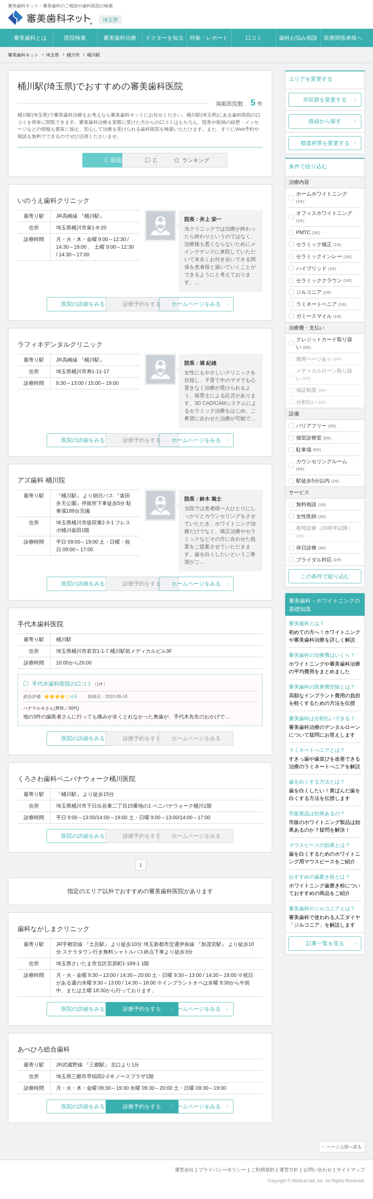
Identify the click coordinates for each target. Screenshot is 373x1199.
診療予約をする (140, 1009)
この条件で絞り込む (325, 576)
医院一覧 (68, 160)
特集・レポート (209, 38)
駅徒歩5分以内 (313, 481)
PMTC (303, 232)
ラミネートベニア (316, 304)
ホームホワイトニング (321, 194)
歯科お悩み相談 (298, 38)
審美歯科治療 (119, 38)
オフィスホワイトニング (324, 213)
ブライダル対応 (314, 560)
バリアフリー (311, 426)
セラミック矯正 (314, 244)
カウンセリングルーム (321, 461)
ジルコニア (309, 292)
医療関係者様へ (343, 38)
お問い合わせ (317, 1170)
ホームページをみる (222, 304)
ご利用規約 (263, 1170)
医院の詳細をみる (58, 304)
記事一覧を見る (325, 943)
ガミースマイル (314, 316)
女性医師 (306, 516)
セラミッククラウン (319, 280)
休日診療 (306, 548)
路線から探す (325, 121)
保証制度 (306, 390)
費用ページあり (314, 359)
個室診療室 (309, 438)
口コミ (254, 38)
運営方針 (288, 1170)
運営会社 (184, 1170)
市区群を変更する (325, 99)
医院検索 (75, 38)
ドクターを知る (164, 38)
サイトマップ (351, 1170)
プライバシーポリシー (222, 1170)
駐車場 (303, 450)
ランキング (220, 160)
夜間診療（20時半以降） (324, 528)
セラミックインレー (319, 256)
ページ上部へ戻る (344, 1147)
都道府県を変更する (325, 143)
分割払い (306, 402)
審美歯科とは (30, 38)
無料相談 (306, 504)
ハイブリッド (311, 268)
